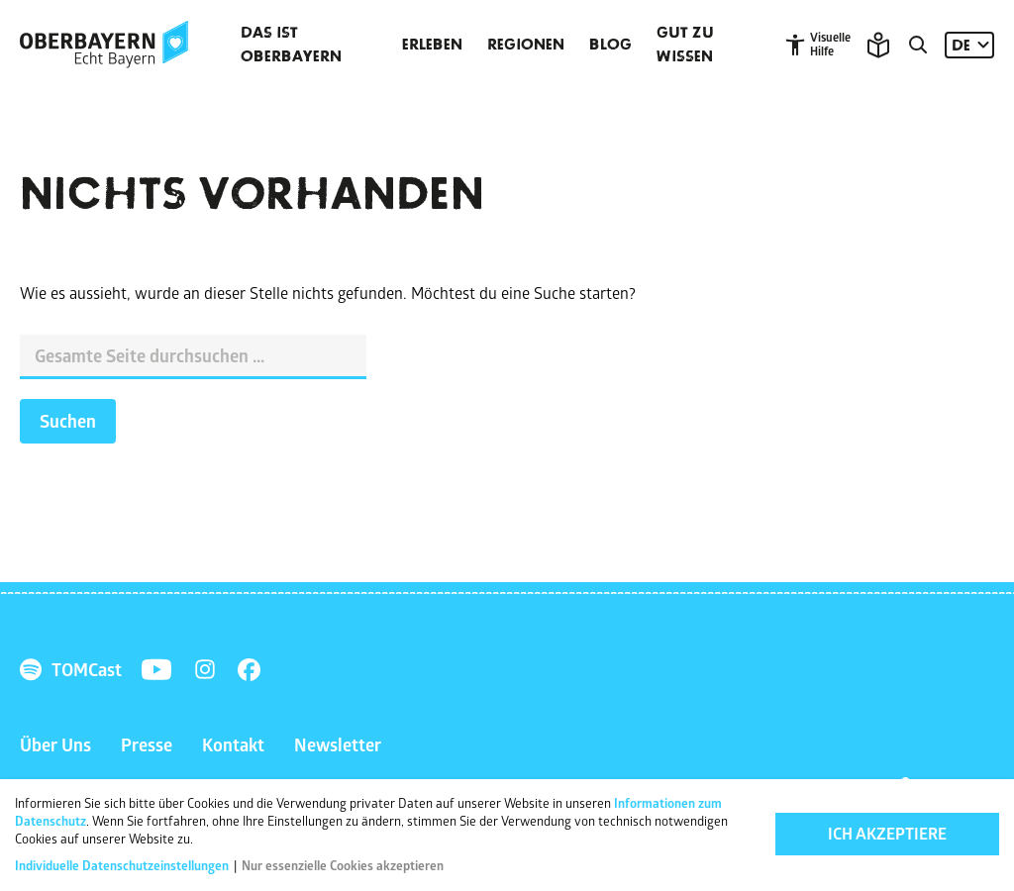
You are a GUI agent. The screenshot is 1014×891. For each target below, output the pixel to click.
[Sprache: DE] (969, 45)
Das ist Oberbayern (291, 44)
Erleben (432, 44)
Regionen (525, 44)
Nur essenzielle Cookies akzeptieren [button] (343, 866)
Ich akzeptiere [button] (887, 834)
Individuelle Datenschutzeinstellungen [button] (123, 866)
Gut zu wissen (685, 44)
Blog (610, 44)
